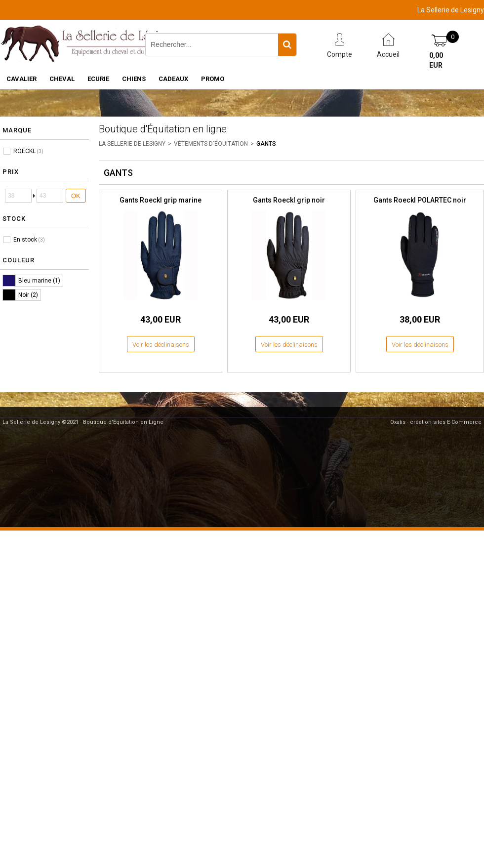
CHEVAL (62, 78)
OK (76, 196)
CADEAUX (173, 78)
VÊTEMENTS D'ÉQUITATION (211, 143)
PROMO (212, 78)
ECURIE (98, 78)
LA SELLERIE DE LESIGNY (132, 143)
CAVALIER (21, 78)
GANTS (266, 143)
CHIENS (134, 78)
